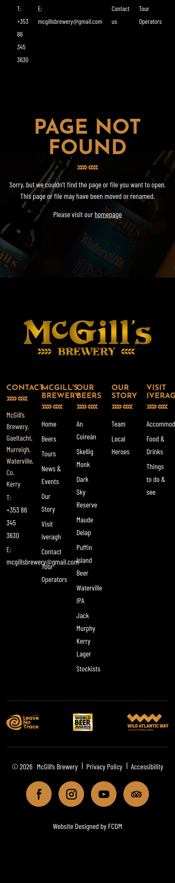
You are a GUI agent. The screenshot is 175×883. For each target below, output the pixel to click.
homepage (108, 214)
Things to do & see (155, 479)
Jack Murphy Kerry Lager (85, 634)
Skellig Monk (84, 458)
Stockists (88, 668)
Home (48, 423)
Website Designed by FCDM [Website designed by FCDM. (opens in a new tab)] (87, 826)
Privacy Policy (104, 766)
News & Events (51, 475)
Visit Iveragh (51, 530)
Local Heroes (120, 445)
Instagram (67, 796)
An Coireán (86, 430)
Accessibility (147, 766)
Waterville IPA (89, 594)
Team (118, 423)
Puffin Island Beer (84, 559)
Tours (48, 453)
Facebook (35, 796)
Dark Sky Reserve (86, 491)
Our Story (48, 502)
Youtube (100, 796)
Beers (48, 438)
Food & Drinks (155, 445)
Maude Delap (84, 526)
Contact (51, 551)
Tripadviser (132, 796)
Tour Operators (54, 573)
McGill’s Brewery (57, 766)
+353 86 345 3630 (16, 522)
